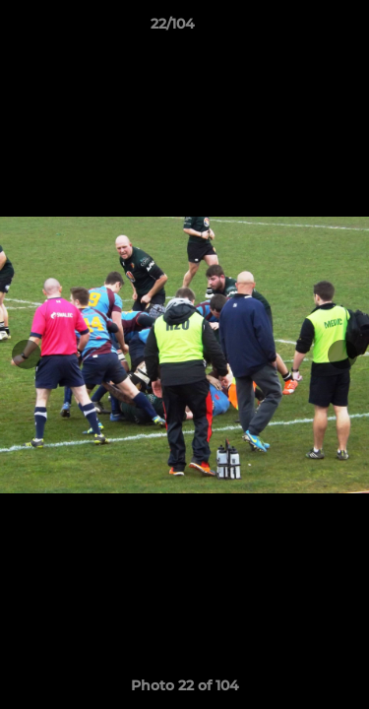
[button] (298, 28)
